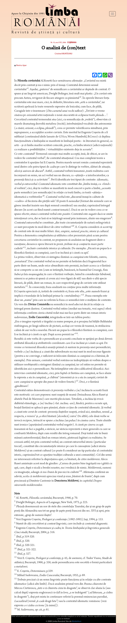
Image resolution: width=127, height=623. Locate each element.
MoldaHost (76, 621)
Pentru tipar (20, 65)
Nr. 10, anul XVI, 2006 (58, 42)
